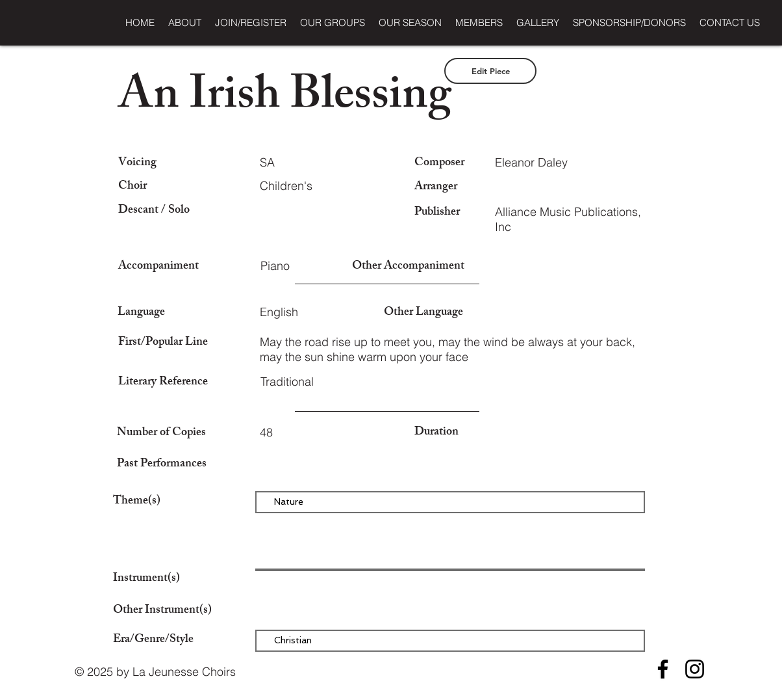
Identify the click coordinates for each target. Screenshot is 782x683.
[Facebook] (662, 669)
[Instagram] (694, 669)
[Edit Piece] (490, 71)
